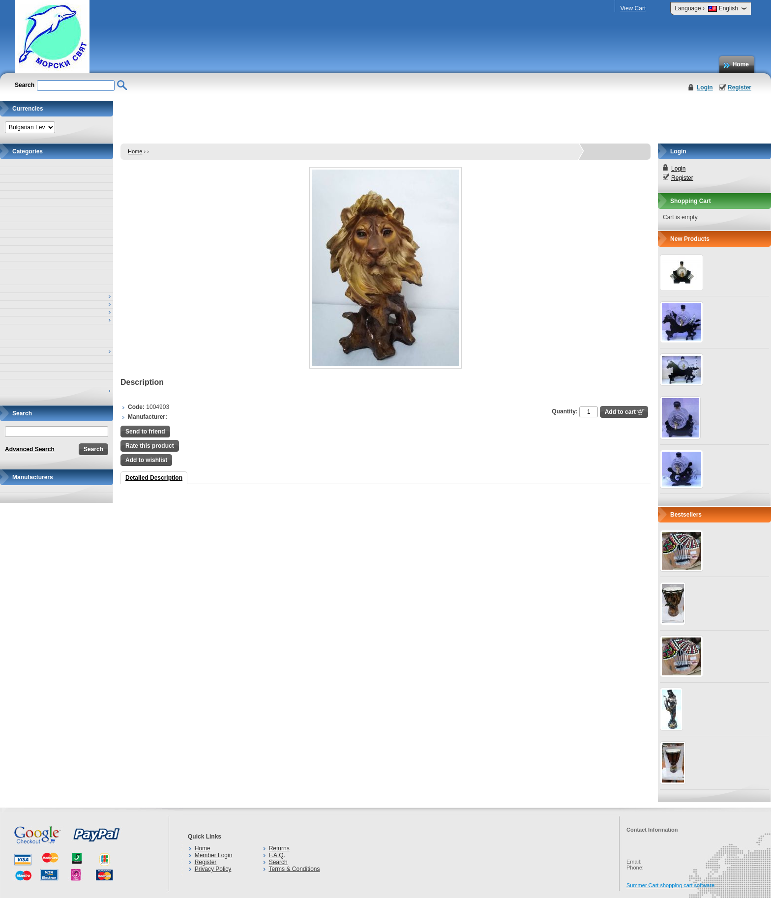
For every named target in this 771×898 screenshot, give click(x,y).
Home (741, 64)
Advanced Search (30, 449)
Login (705, 87)
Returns (279, 848)
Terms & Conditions (294, 869)
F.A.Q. (277, 855)
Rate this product (149, 445)
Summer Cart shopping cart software (670, 885)
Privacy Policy (213, 869)
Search (278, 862)
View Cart (633, 8)
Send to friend (145, 431)
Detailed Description (153, 477)
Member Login (214, 855)
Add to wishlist (146, 460)
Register (739, 87)
